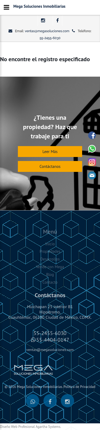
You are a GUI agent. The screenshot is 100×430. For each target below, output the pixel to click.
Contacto (50, 282)
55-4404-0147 (52, 339)
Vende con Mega (50, 266)
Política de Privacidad (79, 386)
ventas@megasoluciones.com (47, 31)
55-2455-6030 (49, 38)
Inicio (50, 243)
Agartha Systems (48, 426)
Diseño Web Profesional (17, 426)
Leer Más (50, 151)
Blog (50, 274)
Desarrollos (50, 259)
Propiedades (49, 251)
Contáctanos (50, 166)
